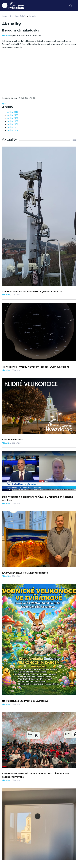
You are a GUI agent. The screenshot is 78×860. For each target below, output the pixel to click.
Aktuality (32, 16)
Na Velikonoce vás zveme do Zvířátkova (25, 700)
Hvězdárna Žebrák (18, 16)
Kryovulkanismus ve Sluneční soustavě (25, 572)
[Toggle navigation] (4, 5)
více (74, 140)
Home (4, 16)
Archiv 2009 (12, 115)
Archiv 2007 (12, 121)
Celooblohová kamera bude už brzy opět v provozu (32, 291)
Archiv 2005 (12, 127)
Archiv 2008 (12, 118)
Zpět (4, 103)
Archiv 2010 (12, 111)
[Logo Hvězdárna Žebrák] (16, 5)
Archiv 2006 (12, 124)
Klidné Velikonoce (12, 439)
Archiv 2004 (12, 130)
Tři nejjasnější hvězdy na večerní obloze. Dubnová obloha (35, 366)
